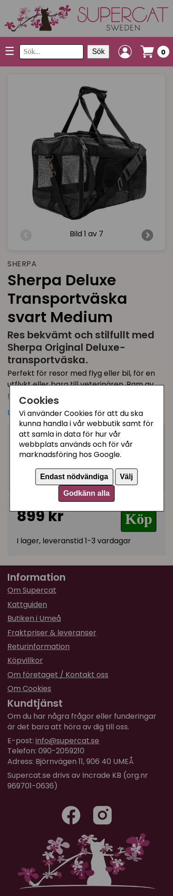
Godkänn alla (86, 493)
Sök (98, 51)
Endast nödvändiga (74, 477)
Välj (126, 477)
